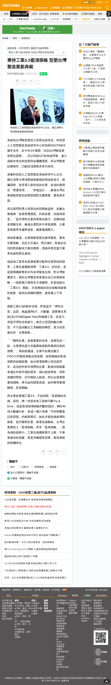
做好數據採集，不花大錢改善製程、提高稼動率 (29, 542)
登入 (107, 2)
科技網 (27, 7)
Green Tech (61, 616)
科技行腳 (73, 608)
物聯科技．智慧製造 (22, 633)
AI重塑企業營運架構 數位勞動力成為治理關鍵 (94, 151)
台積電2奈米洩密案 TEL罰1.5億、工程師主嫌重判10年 (94, 69)
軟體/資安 (86, 19)
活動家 (67, 7)
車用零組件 (61, 600)
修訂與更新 (7, 619)
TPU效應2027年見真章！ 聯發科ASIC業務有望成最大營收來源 (94, 84)
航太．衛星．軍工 (22, 617)
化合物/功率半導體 (61, 612)
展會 (4, 613)
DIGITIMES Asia (91, 7)
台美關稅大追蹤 (20, 13)
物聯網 (59, 631)
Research (41, 7)
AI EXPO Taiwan (85, 619)
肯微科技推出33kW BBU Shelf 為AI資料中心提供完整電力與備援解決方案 (94, 207)
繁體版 (85, 2)
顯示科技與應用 (62, 668)
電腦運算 (60, 646)
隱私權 (46, 590)
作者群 (72, 610)
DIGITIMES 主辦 (86, 601)
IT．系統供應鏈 (23, 621)
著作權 (37, 590)
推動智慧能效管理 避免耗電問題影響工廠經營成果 (31, 513)
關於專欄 (73, 613)
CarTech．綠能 (23, 606)
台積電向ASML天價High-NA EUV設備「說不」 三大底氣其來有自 (94, 118)
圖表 (18, 637)
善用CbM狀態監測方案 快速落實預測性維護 (27, 520)
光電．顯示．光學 (22, 625)
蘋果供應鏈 (87, 13)
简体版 (91, 2)
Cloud (59, 642)
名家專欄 (73, 605)
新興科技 (60, 621)
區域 (34, 600)
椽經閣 (55, 7)
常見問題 (56, 590)
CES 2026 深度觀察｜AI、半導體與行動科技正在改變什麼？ (93, 241)
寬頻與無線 (61, 634)
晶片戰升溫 (7, 600)
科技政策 (20, 629)
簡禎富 (53, 467)
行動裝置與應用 (62, 652)
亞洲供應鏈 (61, 623)
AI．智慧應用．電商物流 (22, 612)
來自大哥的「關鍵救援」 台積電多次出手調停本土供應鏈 (94, 55)
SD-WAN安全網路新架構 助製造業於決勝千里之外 (30, 563)
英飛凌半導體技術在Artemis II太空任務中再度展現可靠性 (94, 192)
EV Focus (60, 618)
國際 (35, 611)
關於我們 (6, 590)
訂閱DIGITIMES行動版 (101, 614)
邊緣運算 (60, 608)
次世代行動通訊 (62, 637)
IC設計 (59, 662)
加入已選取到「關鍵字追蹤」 (26, 472)
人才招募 (98, 621)
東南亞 (36, 603)
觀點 (46, 603)
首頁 (6, 13)
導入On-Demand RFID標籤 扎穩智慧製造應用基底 (31, 549)
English (104, 590)
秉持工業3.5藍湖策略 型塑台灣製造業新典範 (27, 506)
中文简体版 (92, 590)
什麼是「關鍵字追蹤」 (22, 478)
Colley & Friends (72, 601)
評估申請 (98, 2)
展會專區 (48, 611)
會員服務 (98, 606)
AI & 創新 (85, 613)
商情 (15, 38)
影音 (76, 7)
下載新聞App (99, 629)
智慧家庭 (60, 628)
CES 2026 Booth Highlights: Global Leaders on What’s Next (90, 257)
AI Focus (60, 644)
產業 (100, 13)
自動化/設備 (99, 19)
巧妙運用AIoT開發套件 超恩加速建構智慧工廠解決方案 (33, 570)
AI (4, 19)
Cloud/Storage (40, 19)
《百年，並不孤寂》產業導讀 (44, 13)
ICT (76, 19)
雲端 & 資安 (86, 608)
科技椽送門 (7, 611)
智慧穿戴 (60, 657)
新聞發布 (17, 590)
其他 (83, 616)
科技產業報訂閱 (101, 611)
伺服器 (59, 649)
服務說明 (28, 590)
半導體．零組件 (23, 603)
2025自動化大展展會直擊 (92, 271)
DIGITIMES (101, 595)
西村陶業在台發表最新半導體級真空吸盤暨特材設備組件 (94, 165)
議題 (46, 600)
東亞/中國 (37, 608)
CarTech (55, 19)
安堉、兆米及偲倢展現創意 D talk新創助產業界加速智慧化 (35, 577)
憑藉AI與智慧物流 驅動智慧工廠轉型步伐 (26, 528)
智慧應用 (67, 19)
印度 (35, 606)
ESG (11, 19)
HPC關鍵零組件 (62, 604)
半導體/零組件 (22, 19)
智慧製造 (39, 467)
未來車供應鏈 (70, 13)
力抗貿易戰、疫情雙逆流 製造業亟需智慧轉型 (28, 499)
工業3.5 (25, 467)
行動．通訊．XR (23, 608)
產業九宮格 (7, 608)
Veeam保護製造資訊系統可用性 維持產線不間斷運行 (32, 535)
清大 (12, 467)
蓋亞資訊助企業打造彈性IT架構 (21, 556)
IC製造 (59, 664)
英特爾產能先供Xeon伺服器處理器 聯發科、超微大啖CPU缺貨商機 (94, 101)
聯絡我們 (98, 624)
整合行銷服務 (100, 619)
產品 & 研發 (86, 610)
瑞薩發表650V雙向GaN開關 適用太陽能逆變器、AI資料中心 (94, 178)
